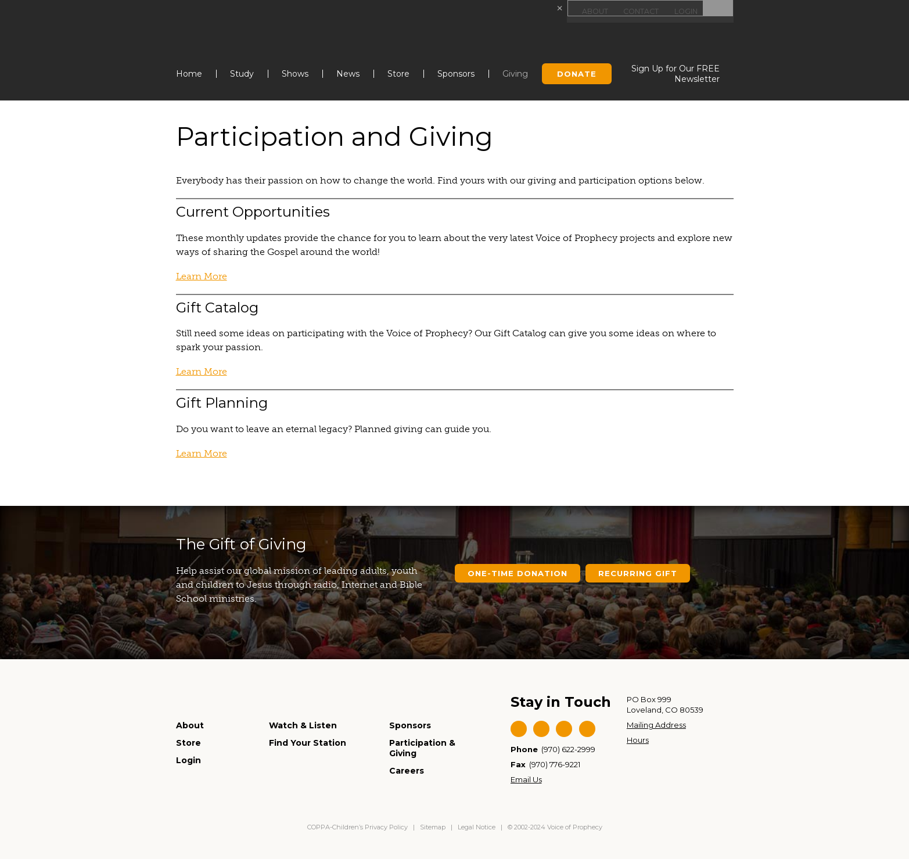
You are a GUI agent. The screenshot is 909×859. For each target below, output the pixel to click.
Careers (406, 770)
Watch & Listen (303, 725)
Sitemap (432, 827)
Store (398, 74)
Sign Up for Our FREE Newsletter (675, 73)
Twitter (541, 729)
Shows (295, 74)
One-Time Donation (517, 573)
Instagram (587, 729)
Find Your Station (307, 743)
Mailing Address (656, 724)
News (348, 74)
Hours (638, 740)
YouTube (564, 729)
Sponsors (456, 74)
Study (242, 74)
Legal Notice (476, 827)
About (593, 11)
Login (686, 11)
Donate (577, 73)
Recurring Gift (637, 573)
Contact (640, 11)
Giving (515, 74)
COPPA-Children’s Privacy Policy (358, 827)
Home (189, 74)
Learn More (201, 276)
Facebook (519, 729)
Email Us (526, 779)
